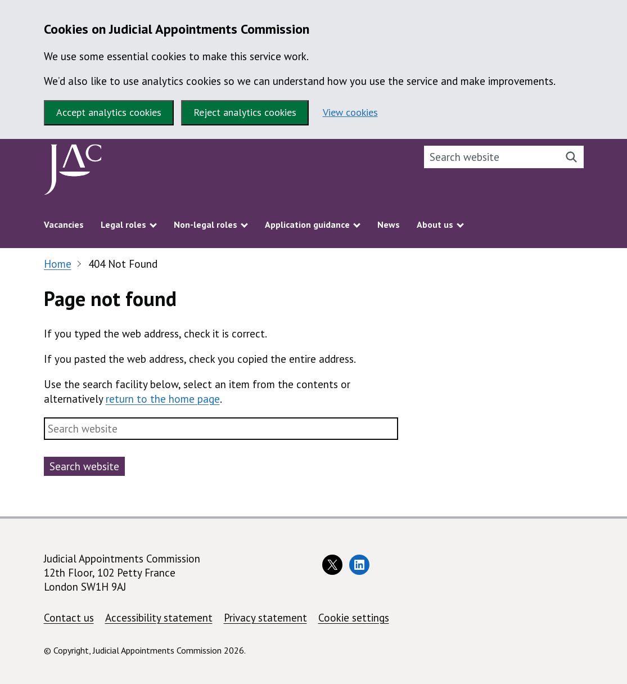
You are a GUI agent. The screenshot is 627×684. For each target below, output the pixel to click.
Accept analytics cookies (108, 112)
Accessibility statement (159, 617)
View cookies (350, 112)
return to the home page (163, 399)
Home (57, 264)
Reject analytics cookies (244, 112)
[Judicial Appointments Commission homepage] (73, 172)
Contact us (69, 617)
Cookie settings (353, 617)
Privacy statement (265, 617)
